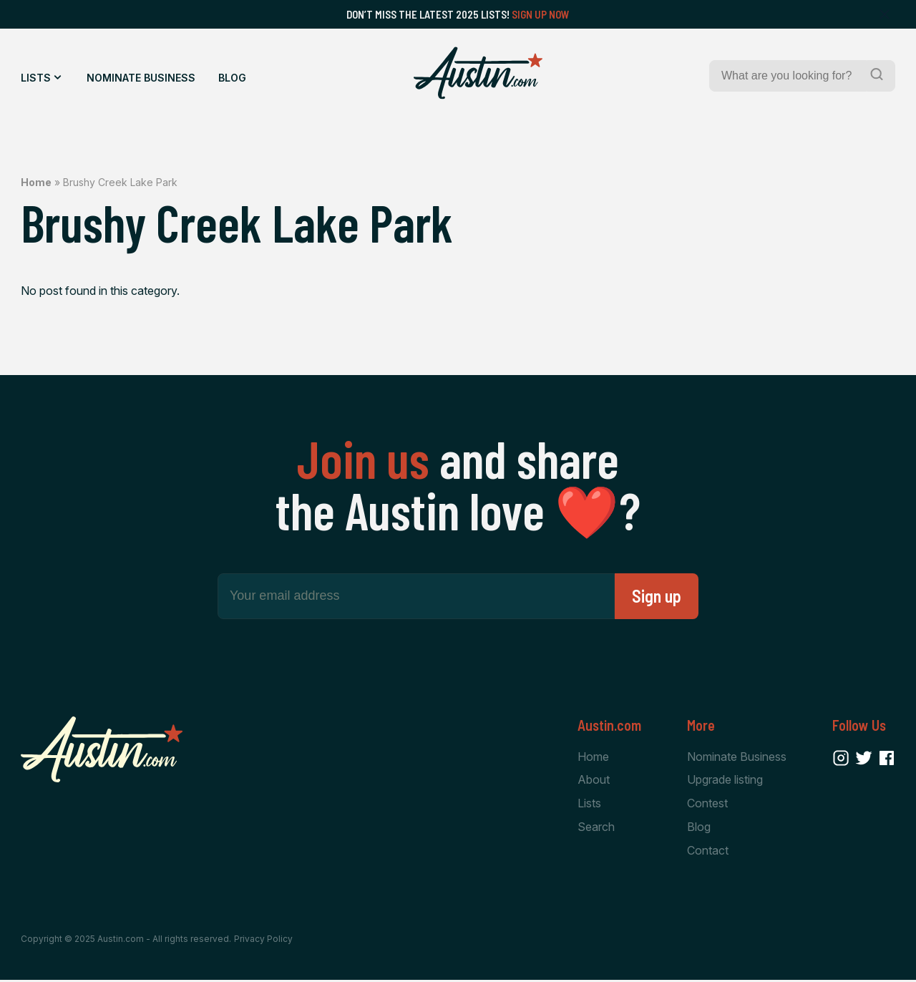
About (594, 781)
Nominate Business (141, 78)
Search (596, 829)
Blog (232, 78)
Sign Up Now (541, 14)
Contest (707, 804)
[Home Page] (478, 73)
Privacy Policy (263, 940)
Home (36, 182)
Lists (36, 78)
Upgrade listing (725, 781)
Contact (708, 852)
